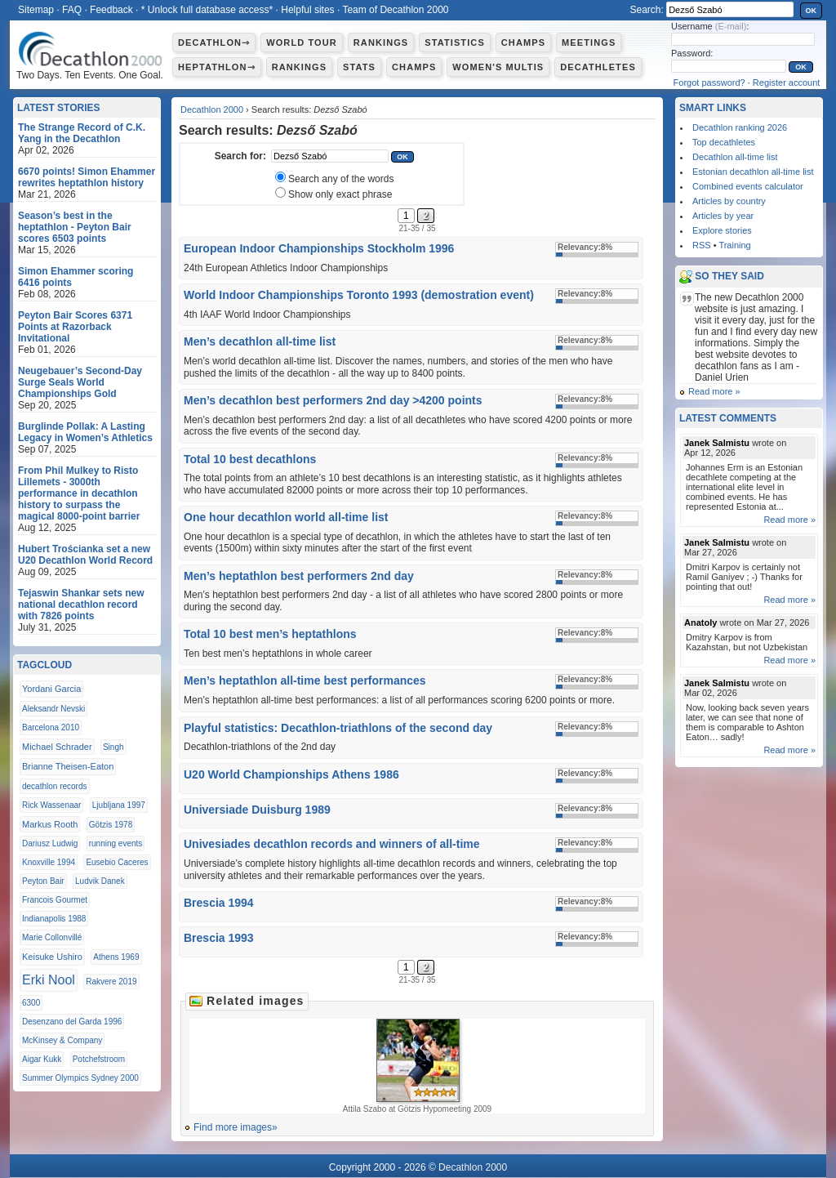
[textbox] (330, 156)
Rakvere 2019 (111, 981)
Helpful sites (307, 10)
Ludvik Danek (100, 881)
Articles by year (723, 216)
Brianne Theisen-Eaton (67, 766)
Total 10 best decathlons (250, 459)
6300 (31, 1002)
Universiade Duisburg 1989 (257, 809)
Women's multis (498, 67)
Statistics (455, 42)
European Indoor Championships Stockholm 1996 (319, 248)
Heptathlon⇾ (217, 67)
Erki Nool (48, 980)
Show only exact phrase (340, 194)
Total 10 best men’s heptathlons (270, 633)
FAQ (72, 10)
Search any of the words (341, 179)
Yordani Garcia (51, 689)
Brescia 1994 (219, 902)
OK (811, 11)
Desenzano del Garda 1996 (72, 1021)
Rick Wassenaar (51, 805)
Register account (786, 82)
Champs (523, 42)
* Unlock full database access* (207, 10)
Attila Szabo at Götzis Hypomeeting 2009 (417, 1066)
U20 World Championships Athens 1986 (291, 774)
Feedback (111, 10)
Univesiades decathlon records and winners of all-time (332, 843)
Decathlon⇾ (214, 42)
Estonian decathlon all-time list (753, 171)
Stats (359, 67)
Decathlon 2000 (211, 109)
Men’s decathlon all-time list (260, 341)
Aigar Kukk (41, 1059)
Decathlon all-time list (735, 157)
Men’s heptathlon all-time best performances (305, 680)
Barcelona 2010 (50, 727)
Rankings (381, 42)
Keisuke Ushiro (52, 957)
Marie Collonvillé (52, 937)
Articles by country (729, 201)
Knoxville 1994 (48, 862)
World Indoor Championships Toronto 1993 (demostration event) (359, 294)
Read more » (714, 391)
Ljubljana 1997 (118, 805)
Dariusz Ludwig (50, 843)
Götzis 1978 (110, 824)
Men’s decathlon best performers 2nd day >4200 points (333, 400)
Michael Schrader (57, 747)
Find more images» (235, 1127)
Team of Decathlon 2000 (395, 10)
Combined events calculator (747, 186)
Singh (113, 747)
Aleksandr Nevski (53, 708)
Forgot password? (709, 82)
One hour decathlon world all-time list (286, 517)
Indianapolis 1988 (54, 918)
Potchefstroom (99, 1059)
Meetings (589, 42)
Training (734, 245)
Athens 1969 (116, 957)
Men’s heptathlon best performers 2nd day (299, 575)
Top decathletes (723, 142)
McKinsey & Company (62, 1040)
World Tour (301, 42)
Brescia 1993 (219, 937)
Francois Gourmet (54, 899)
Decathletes (598, 67)
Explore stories (722, 230)
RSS (701, 245)
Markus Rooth (50, 824)
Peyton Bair (43, 881)
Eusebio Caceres (117, 862)
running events (116, 843)
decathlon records (54, 786)
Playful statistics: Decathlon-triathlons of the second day (338, 727)
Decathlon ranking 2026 (739, 127)
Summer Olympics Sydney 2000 (80, 1077)
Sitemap (36, 10)
